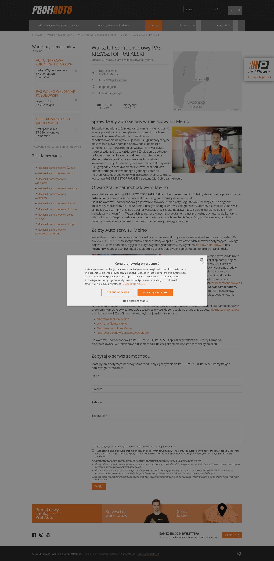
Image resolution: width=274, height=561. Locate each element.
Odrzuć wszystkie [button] (118, 292)
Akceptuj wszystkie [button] (155, 292)
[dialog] (137, 280)
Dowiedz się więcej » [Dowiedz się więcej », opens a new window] (134, 283)
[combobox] (202, 260)
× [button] (203, 262)
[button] (137, 301)
